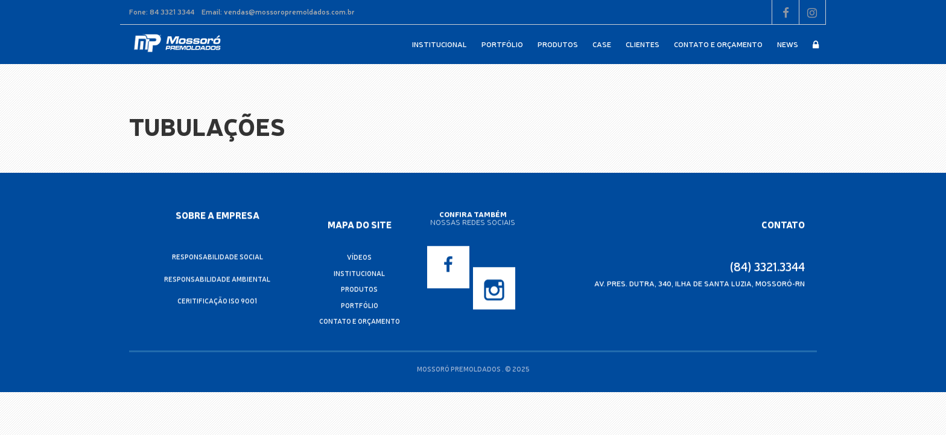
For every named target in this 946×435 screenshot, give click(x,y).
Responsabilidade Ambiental (217, 278)
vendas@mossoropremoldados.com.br (289, 11)
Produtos (558, 44)
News (787, 44)
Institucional (439, 44)
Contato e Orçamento (718, 44)
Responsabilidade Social (217, 256)
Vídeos (359, 257)
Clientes (642, 44)
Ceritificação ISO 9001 (217, 300)
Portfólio (502, 44)
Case (601, 44)
